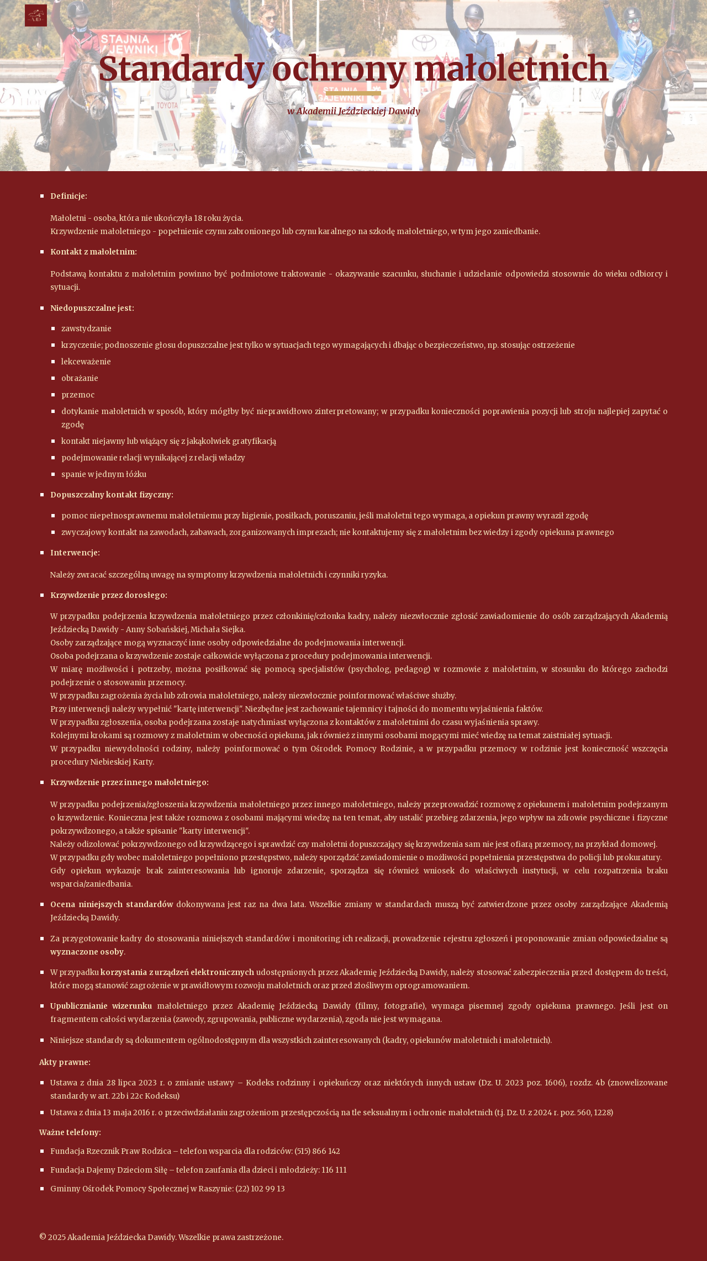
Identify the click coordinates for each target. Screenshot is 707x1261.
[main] (353, 86)
